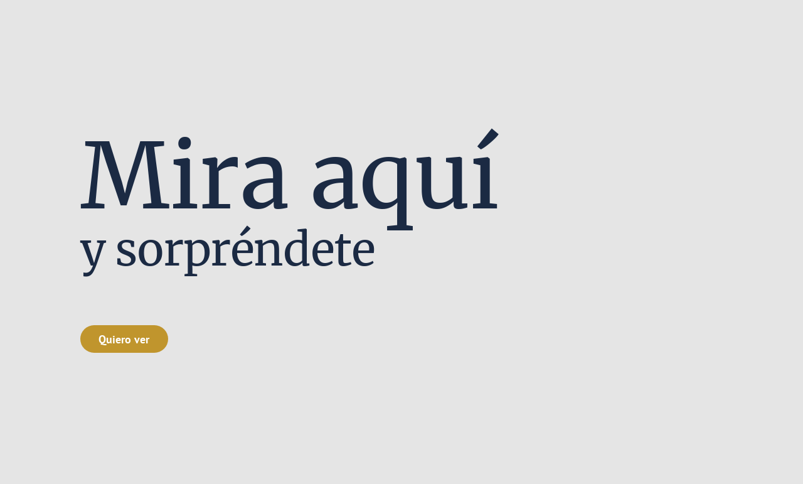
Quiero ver (123, 339)
